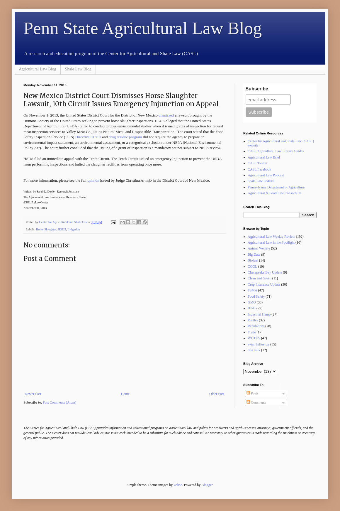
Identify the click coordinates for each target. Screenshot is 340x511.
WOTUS (254, 338)
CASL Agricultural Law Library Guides (276, 151)
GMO (252, 302)
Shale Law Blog (78, 69)
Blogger (206, 485)
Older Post (216, 394)
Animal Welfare (259, 248)
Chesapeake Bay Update (265, 272)
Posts (252, 393)
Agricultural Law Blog (37, 69)
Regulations (256, 326)
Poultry (253, 320)
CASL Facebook (259, 169)
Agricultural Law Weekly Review (271, 237)
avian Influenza (258, 344)
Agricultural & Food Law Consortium (274, 193)
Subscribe (257, 88)
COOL (252, 266)
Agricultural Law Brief (264, 157)
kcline (178, 485)
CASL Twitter (258, 163)
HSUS (62, 229)
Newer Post (33, 394)
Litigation (73, 229)
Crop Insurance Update (264, 284)
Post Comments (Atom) (59, 402)
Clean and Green (259, 278)
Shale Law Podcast (261, 181)
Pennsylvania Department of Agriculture (276, 187)
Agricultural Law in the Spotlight (271, 242)
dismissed (166, 115)
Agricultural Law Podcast (266, 175)
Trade (252, 332)
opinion (93, 180)
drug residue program (125, 137)
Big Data (254, 254)
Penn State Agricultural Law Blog (142, 28)
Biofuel (253, 260)
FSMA (252, 290)
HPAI (252, 308)
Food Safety (256, 296)
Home (125, 394)
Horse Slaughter (46, 229)
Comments (256, 402)
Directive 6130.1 (88, 137)
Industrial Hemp (259, 314)
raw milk (254, 350)
